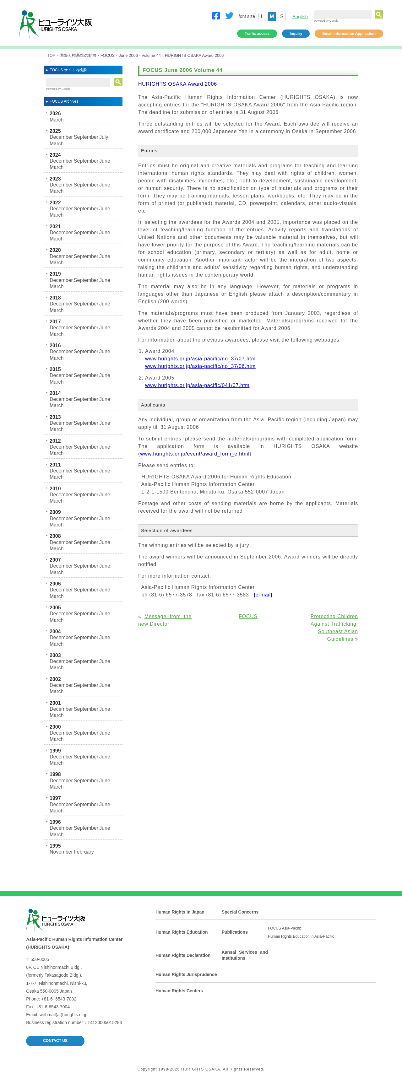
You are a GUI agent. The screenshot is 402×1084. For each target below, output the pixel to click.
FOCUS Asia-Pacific (285, 928)
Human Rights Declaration (182, 955)
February (84, 852)
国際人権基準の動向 (78, 55)
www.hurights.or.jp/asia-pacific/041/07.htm (197, 385)
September (86, 137)
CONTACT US (55, 1040)
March (56, 119)
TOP (51, 55)
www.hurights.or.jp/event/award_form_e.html (194, 453)
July (103, 137)
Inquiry (296, 33)
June (104, 161)
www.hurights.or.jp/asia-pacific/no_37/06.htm (200, 366)
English (300, 16)
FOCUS (107, 55)
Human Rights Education (181, 932)
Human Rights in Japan (179, 911)
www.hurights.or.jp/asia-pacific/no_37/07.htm (200, 358)
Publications (235, 932)
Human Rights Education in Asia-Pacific (301, 936)
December (61, 137)
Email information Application (349, 33)
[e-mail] (263, 594)
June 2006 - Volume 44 (140, 55)
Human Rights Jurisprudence (186, 974)
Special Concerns (240, 911)
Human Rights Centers (179, 990)
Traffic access (257, 33)
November (61, 852)
